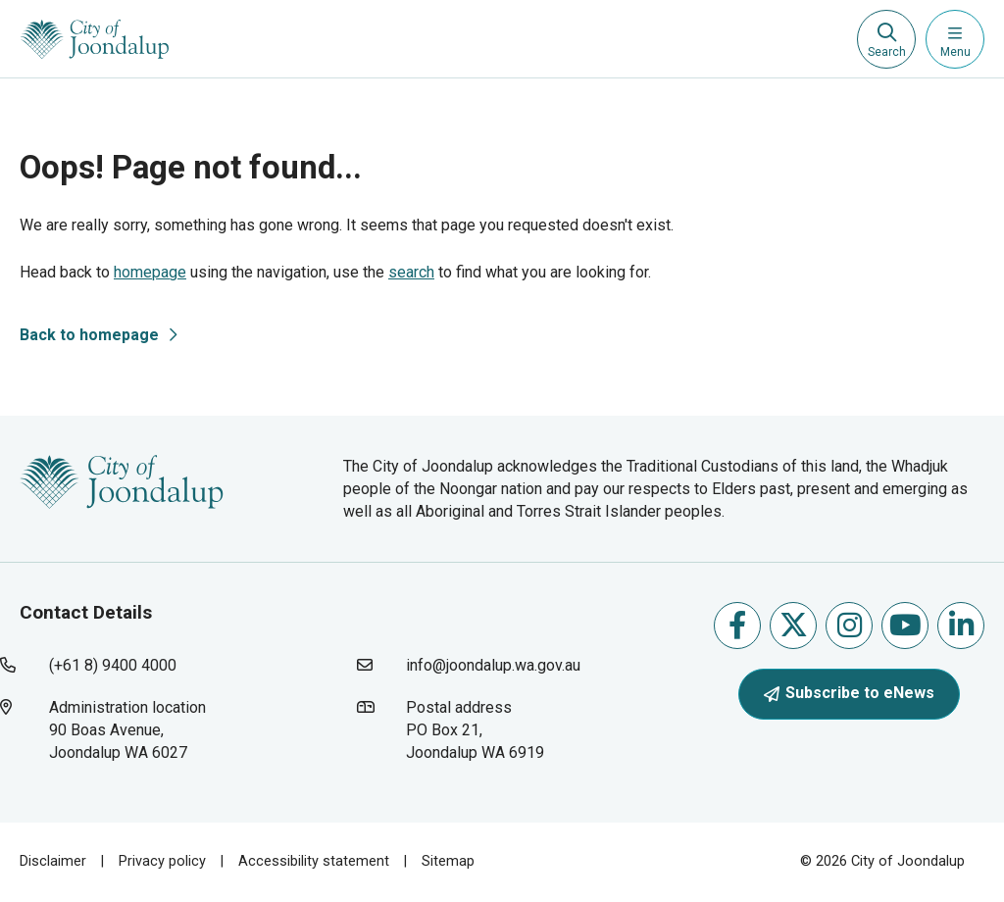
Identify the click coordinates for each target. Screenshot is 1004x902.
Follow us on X (793, 625)
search (411, 272)
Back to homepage (89, 335)
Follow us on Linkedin (961, 625)
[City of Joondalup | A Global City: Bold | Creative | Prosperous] (95, 39)
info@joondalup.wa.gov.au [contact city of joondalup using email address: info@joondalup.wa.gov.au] (493, 665)
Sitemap (448, 861)
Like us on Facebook (737, 625)
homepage (150, 272)
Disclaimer (53, 861)
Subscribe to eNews (849, 692)
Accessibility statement (313, 861)
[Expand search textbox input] (886, 39)
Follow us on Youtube (905, 625)
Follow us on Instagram (849, 625)
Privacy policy (162, 861)
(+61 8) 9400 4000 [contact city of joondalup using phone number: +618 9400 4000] (112, 665)
